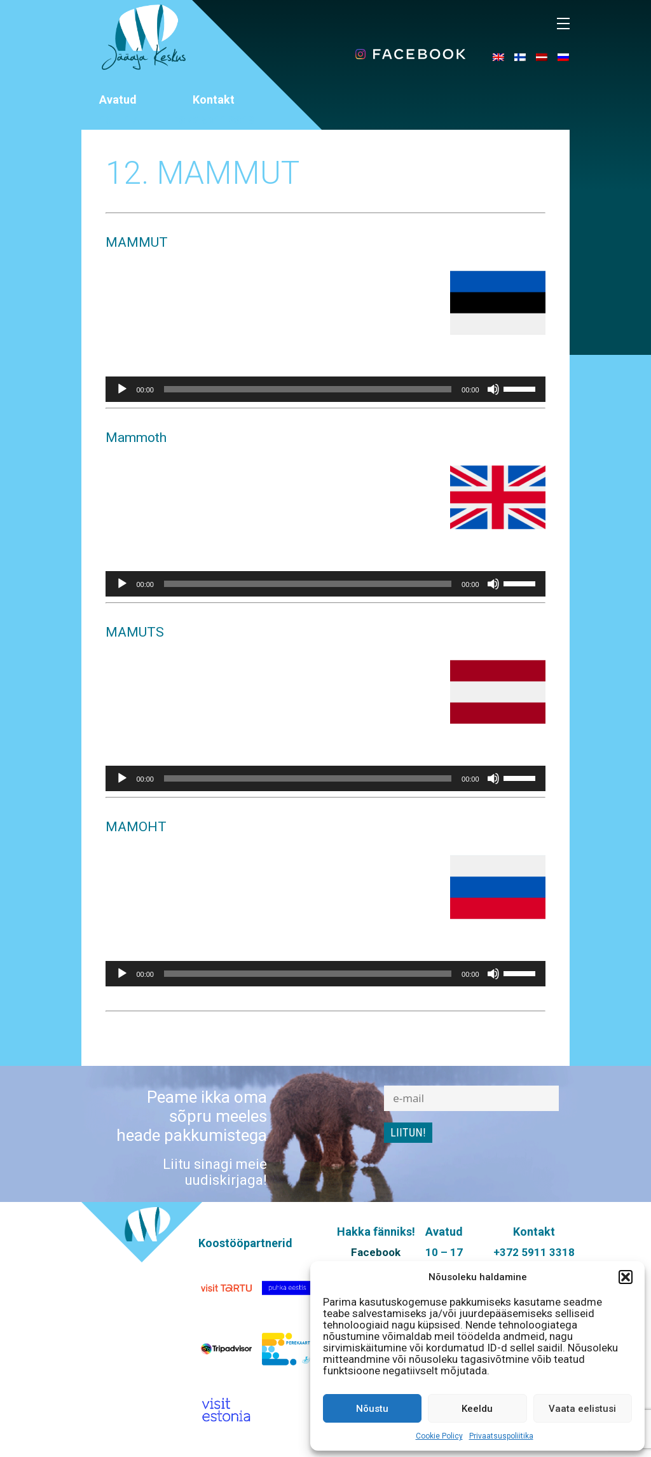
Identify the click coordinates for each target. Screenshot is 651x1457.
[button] (625, 1277)
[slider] (307, 389)
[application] (325, 389)
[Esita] (122, 389)
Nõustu (372, 1408)
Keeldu (477, 1408)
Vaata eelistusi (582, 1408)
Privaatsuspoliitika (501, 1436)
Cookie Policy (439, 1436)
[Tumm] (493, 389)
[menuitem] (498, 57)
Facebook (376, 1252)
